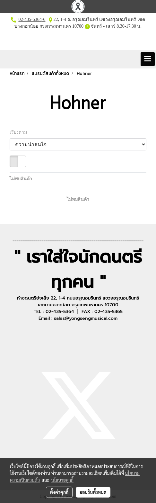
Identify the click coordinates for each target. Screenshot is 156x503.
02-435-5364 (29, 19)
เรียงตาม (20, 132)
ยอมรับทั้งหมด (93, 492)
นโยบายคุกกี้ (62, 480)
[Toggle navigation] (148, 59)
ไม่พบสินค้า (21, 178)
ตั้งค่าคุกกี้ (59, 492)
